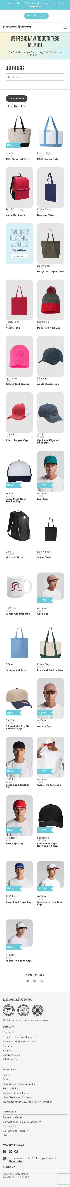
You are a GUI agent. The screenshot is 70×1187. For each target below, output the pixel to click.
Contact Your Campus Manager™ (22, 1122)
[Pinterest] (11, 1152)
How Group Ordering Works (19, 1084)
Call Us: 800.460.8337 (15, 1131)
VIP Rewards (10, 1059)
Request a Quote (12, 1117)
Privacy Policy (10, 1088)
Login (6, 1075)
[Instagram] (5, 1152)
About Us (8, 1032)
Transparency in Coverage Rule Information (27, 1102)
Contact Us (9, 1126)
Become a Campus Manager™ (20, 1037)
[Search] (35, 77)
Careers (7, 1046)
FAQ (5, 1079)
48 (27, 981)
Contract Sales (11, 1055)
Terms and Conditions (15, 1093)
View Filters (17, 98)
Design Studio (36, 15)
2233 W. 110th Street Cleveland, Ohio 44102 (16, 1175)
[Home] (17, 27)
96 (34, 981)
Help (5, 1135)
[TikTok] (16, 1152)
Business (8, 1050)
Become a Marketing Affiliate (19, 1041)
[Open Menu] (65, 27)
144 (41, 981)
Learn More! (35, 6)
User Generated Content (17, 1097)
